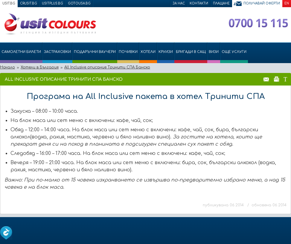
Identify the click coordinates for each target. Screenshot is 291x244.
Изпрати (266, 79)
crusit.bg (28, 3)
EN (286, 3)
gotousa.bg (79, 3)
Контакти (199, 3)
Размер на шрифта (285, 79)
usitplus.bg (52, 3)
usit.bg (8, 3)
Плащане (221, 3)
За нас (179, 3)
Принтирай (276, 79)
